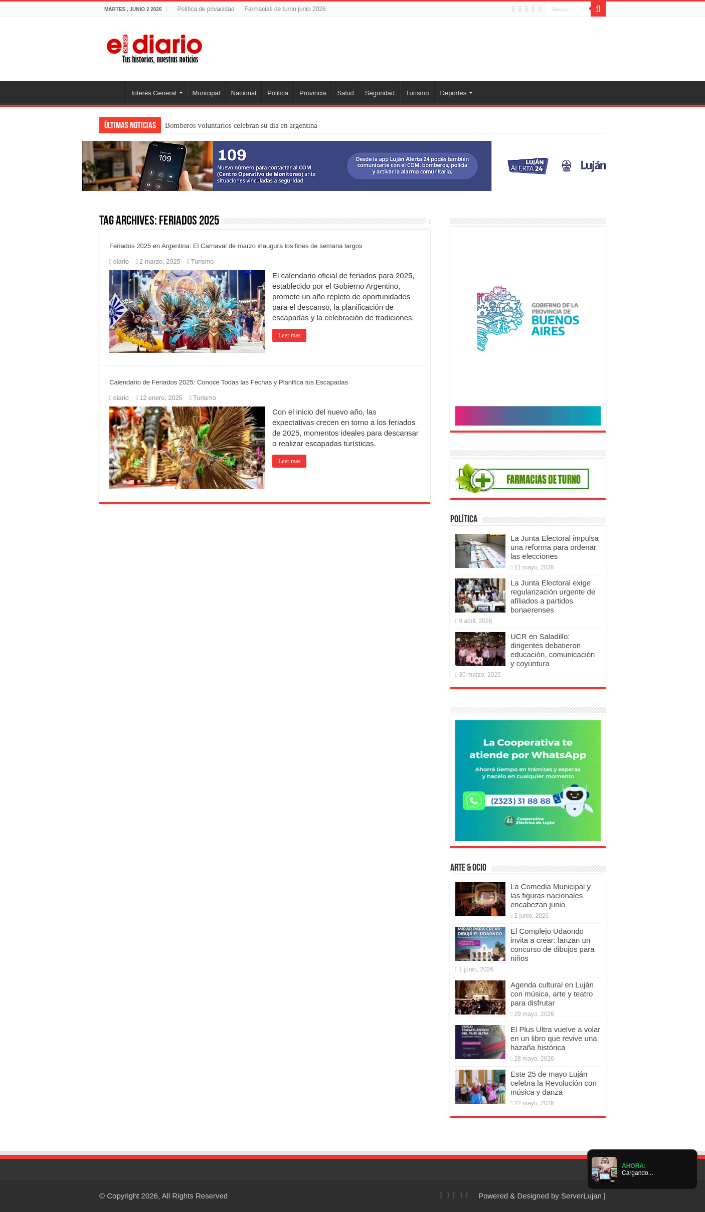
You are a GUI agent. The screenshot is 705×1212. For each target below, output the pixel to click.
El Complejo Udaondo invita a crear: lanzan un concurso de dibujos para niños (552, 944)
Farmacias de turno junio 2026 (285, 9)
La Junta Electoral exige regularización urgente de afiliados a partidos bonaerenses (552, 596)
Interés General (154, 93)
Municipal (206, 93)
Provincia (312, 93)
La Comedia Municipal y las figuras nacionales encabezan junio (550, 895)
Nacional (244, 93)
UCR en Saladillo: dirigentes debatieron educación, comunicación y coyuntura (552, 650)
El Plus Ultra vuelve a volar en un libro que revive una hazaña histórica (555, 1038)
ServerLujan (581, 1195)
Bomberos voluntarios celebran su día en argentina (241, 125)
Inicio (112, 91)
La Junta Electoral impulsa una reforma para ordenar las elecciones (554, 547)
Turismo (417, 93)
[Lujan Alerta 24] (352, 165)
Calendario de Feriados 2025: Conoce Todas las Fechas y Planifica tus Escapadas (228, 382)
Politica (277, 93)
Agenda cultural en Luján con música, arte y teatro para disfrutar (552, 993)
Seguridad (380, 93)
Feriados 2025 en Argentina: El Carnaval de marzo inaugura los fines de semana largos (235, 246)
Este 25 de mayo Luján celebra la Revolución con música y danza (553, 1083)
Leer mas (289, 335)
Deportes (453, 93)
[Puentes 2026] (528, 327)
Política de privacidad (205, 9)
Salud (345, 93)
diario (121, 261)
